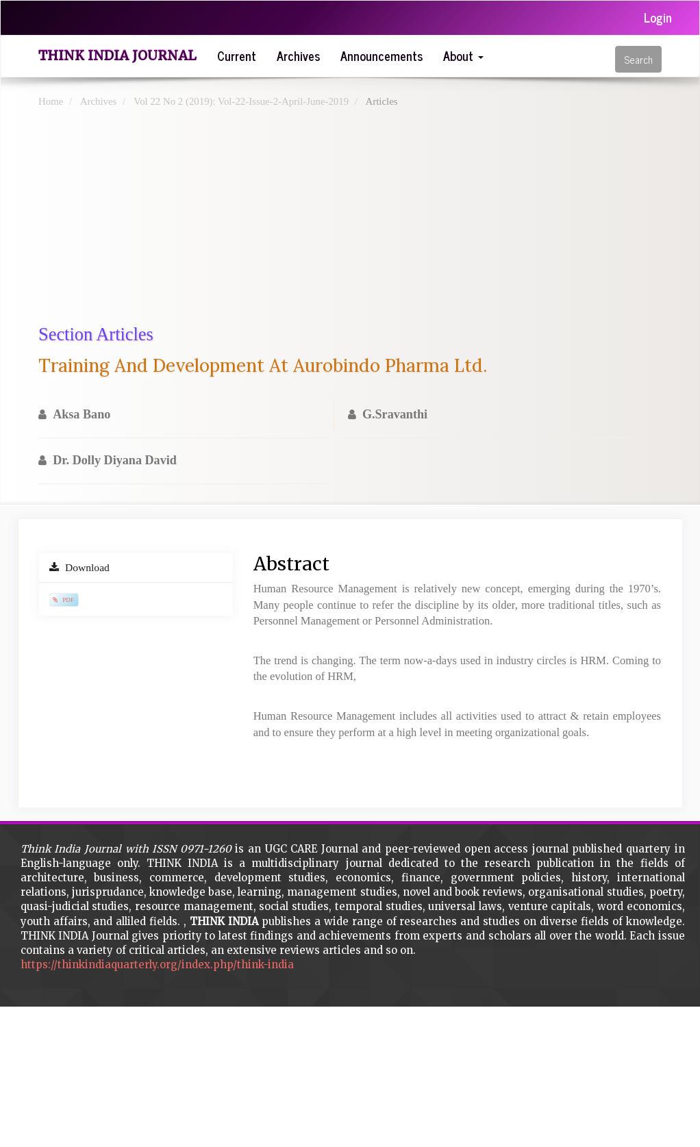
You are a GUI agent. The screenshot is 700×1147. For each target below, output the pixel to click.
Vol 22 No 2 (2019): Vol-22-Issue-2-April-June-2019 (241, 101)
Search (638, 59)
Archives (298, 55)
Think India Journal (117, 55)
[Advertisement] (350, 219)
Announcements (381, 55)
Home (50, 101)
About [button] (463, 55)
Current (236, 55)
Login (658, 17)
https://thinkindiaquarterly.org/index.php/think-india (157, 964)
